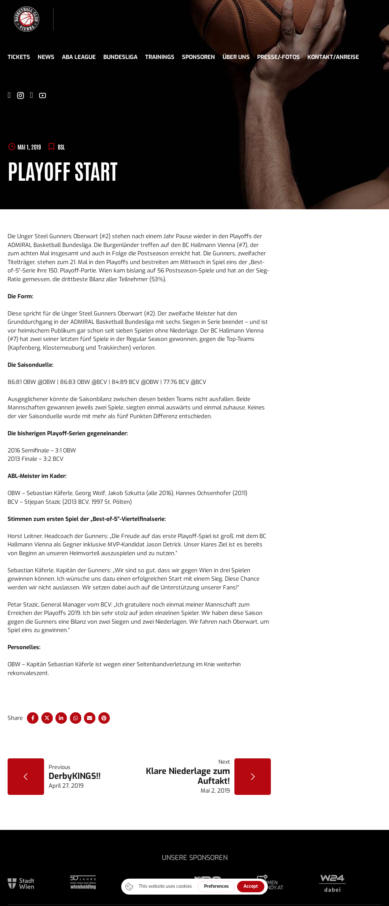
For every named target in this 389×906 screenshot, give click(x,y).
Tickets (19, 57)
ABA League (79, 57)
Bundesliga (120, 57)
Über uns (236, 57)
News (46, 57)
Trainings (159, 57)
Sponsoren (198, 57)
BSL (61, 146)
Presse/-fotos (278, 57)
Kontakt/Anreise (333, 57)
